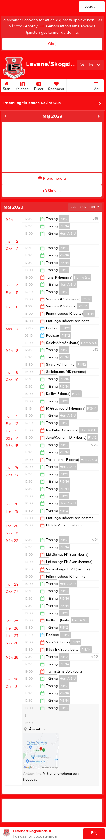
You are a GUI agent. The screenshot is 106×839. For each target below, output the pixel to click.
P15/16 (64, 255)
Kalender (22, 85)
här (41, 26)
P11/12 (64, 219)
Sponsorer (56, 85)
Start (6, 85)
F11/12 (64, 270)
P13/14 (64, 226)
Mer (96, 85)
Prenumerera (52, 178)
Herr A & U (68, 233)
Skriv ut (52, 190)
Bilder (38, 85)
